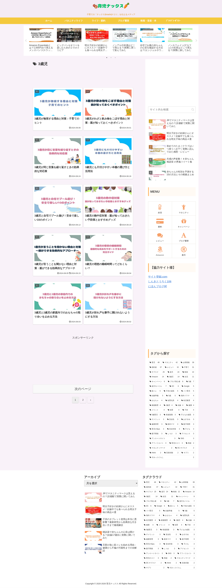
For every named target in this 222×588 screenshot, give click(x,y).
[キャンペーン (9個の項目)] (157, 382)
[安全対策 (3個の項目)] (173, 429)
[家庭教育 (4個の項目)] (155, 405)
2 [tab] (111, 57)
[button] (192, 109)
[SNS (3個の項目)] (186, 439)
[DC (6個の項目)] (174, 386)
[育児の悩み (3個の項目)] (156, 429)
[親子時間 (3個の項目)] (187, 424)
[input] (172, 110)
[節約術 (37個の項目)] (155, 367)
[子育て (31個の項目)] (188, 367)
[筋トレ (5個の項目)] (155, 391)
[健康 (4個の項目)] (190, 405)
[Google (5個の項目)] (188, 386)
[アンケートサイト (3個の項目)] (162, 439)
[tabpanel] (41, 40)
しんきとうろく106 (159, 281)
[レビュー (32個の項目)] (172, 367)
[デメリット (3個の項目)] (156, 420)
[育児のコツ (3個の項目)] (176, 443)
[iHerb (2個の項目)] (155, 453)
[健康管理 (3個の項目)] (156, 424)
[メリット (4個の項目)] (157, 410)
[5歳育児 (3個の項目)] (155, 415)
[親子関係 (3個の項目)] (156, 434)
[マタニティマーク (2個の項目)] (161, 448)
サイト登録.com (157, 276)
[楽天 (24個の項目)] (173, 372)
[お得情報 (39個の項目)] (187, 363)
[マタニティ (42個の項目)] (170, 363)
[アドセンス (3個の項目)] (186, 434)
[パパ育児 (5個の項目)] (187, 391)
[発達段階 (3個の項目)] (170, 415)
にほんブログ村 (157, 286)
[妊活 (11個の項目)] (188, 377)
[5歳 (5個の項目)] (171, 396)
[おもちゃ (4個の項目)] (156, 401)
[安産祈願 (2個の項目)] (171, 453)
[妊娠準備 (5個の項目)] (156, 396)
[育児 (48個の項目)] (154, 363)
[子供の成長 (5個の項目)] (171, 391)
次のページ (83, 389)
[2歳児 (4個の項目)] (168, 405)
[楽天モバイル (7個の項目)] (158, 386)
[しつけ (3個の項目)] (171, 434)
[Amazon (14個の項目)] (156, 377)
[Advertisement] (83, 76)
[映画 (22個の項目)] (188, 372)
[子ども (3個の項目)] (188, 429)
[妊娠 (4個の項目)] (179, 405)
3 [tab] (115, 57)
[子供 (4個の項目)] (188, 410)
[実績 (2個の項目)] (190, 443)
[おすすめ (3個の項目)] (187, 420)
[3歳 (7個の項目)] (190, 382)
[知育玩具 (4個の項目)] (172, 401)
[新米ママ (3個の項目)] (172, 424)
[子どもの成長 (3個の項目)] (186, 415)
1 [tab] (106, 57)
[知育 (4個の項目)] (173, 410)
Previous (25, 40)
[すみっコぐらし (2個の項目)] (171, 458)
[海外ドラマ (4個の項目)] (186, 396)
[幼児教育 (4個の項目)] (187, 401)
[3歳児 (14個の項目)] (173, 377)
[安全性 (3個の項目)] (173, 420)
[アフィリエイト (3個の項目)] (158, 443)
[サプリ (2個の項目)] (187, 453)
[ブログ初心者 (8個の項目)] (175, 382)
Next (196, 40)
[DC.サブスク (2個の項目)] (184, 448)
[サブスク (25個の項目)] (157, 372)
